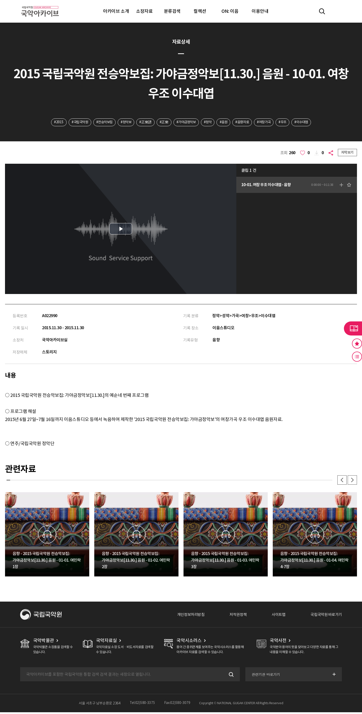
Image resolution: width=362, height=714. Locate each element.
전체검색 (322, 11)
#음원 (225, 122)
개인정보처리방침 (185, 616)
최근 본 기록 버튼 (357, 357)
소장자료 (144, 11)
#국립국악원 (73, 122)
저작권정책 (234, 616)
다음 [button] (352, 481)
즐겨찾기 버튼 (357, 344)
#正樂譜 (143, 122)
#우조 (288, 122)
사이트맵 (275, 616)
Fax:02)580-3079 (177, 705)
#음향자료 (245, 122)
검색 (230, 676)
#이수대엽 (308, 122)
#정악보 (122, 122)
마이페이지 (336, 11)
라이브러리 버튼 (353, 328)
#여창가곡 (268, 122)
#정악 (208, 122)
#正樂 (162, 122)
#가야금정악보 (185, 122)
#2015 (52, 122)
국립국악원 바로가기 (325, 616)
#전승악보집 (100, 122)
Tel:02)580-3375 (142, 705)
